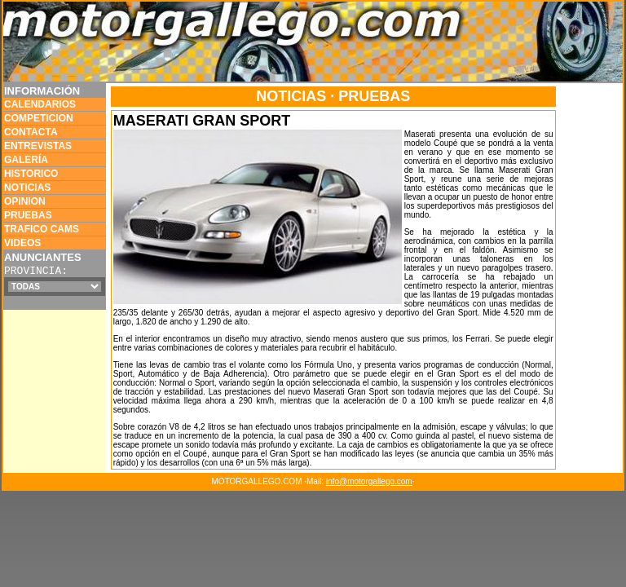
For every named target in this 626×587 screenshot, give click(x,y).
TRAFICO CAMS (41, 229)
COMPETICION (38, 118)
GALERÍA (26, 160)
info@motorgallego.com (369, 481)
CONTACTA (31, 132)
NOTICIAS (27, 187)
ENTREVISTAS (38, 146)
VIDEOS (22, 243)
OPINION (25, 201)
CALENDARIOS (40, 104)
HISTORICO (31, 173)
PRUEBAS (28, 215)
